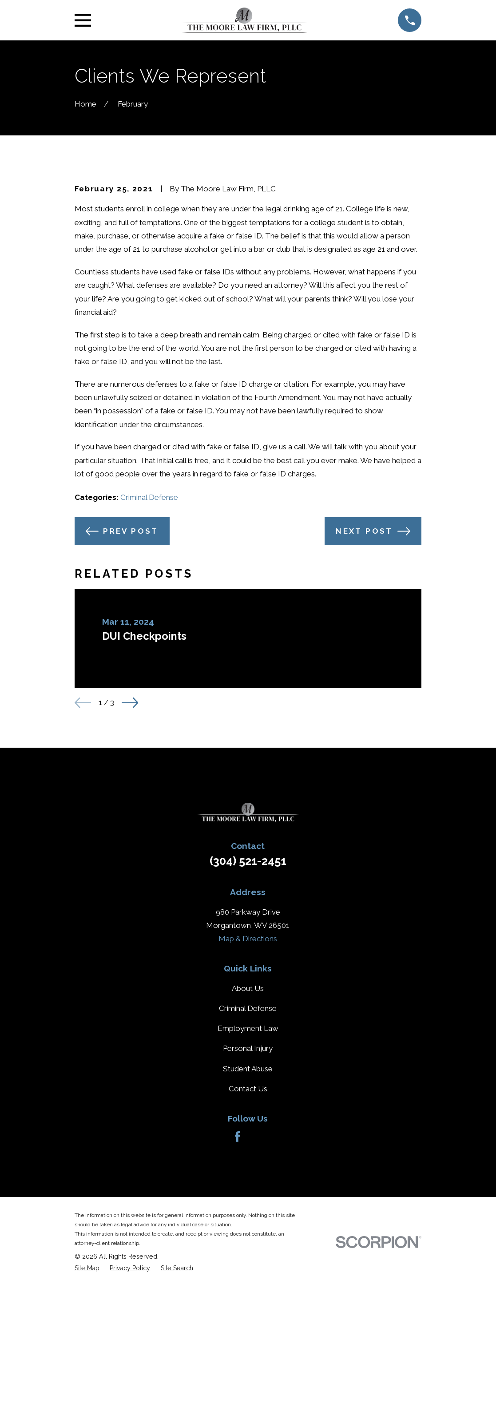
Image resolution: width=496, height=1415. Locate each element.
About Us (248, 1139)
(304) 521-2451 (248, 1012)
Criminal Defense (149, 648)
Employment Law (248, 1179)
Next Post (373, 682)
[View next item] (130, 853)
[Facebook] (237, 1288)
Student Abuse (248, 1219)
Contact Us (248, 1239)
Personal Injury (248, 1199)
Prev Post (122, 682)
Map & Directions (247, 1089)
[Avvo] (258, 1288)
